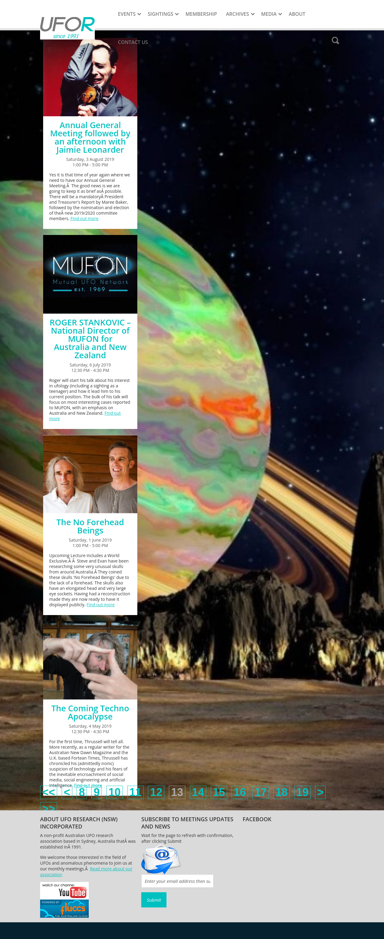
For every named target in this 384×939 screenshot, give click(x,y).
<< (48, 792)
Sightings (160, 14)
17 (261, 792)
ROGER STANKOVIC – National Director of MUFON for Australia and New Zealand (90, 339)
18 (282, 792)
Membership (201, 14)
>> (48, 808)
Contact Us (133, 42)
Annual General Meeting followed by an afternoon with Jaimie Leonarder (90, 137)
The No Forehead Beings (90, 526)
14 (198, 792)
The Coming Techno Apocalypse (90, 712)
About (297, 14)
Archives (237, 14)
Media (269, 14)
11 (135, 792)
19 (303, 792)
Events (126, 14)
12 (156, 792)
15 (219, 792)
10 (114, 792)
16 (240, 792)
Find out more (84, 218)
